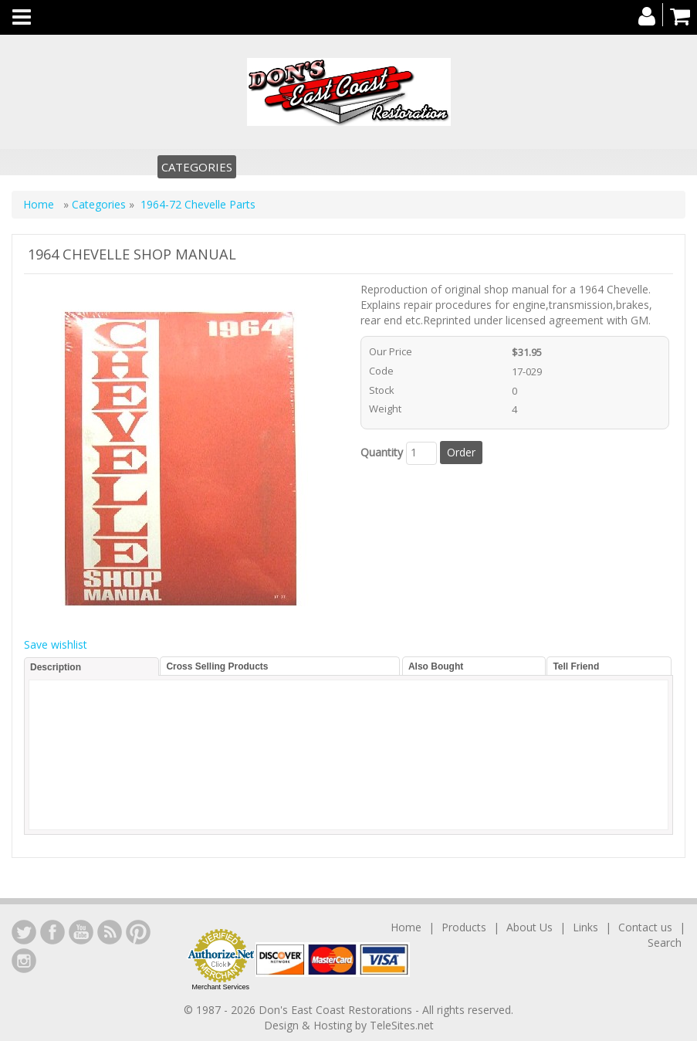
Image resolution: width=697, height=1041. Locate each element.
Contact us (645, 927)
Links (585, 927)
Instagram (24, 960)
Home (40, 204)
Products (464, 927)
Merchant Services (220, 987)
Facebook (52, 932)
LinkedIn (24, 932)
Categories (196, 167)
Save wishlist (55, 644)
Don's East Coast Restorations (337, 1009)
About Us (529, 927)
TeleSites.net (402, 1025)
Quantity (381, 452)
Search (665, 942)
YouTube (81, 932)
